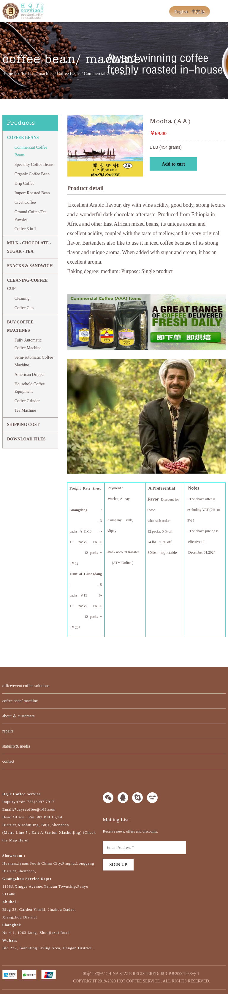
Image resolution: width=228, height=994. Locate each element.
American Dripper (30, 374)
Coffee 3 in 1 (25, 229)
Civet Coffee (25, 202)
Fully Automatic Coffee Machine (28, 344)
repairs (8, 731)
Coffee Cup (24, 308)
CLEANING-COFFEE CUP (27, 284)
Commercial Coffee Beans (31, 151)
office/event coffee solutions (26, 686)
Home (7, 73)
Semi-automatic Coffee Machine (34, 361)
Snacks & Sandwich (30, 266)
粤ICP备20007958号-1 (179, 973)
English (181, 11)
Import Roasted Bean (32, 193)
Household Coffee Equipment (30, 388)
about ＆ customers (18, 716)
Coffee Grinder (27, 401)
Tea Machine (25, 410)
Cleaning (22, 298)
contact (8, 761)
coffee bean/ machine (34, 73)
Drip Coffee (24, 183)
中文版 (198, 11)
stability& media (16, 746)
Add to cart (173, 163)
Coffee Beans (68, 73)
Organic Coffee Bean (32, 174)
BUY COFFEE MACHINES (20, 326)
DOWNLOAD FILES (26, 439)
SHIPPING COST (23, 424)
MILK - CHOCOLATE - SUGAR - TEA (29, 247)
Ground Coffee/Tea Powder (31, 216)
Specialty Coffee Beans (34, 164)
